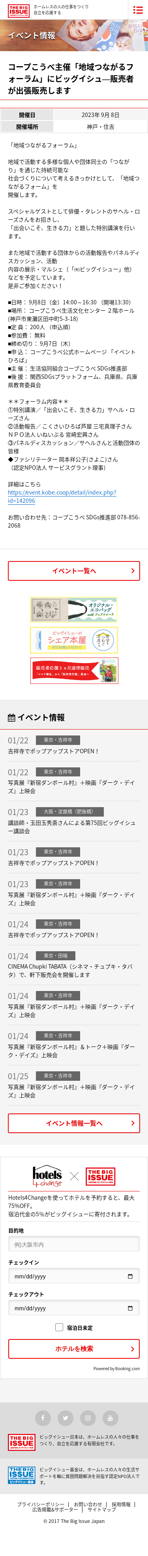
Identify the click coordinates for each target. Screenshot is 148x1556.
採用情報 (121, 1504)
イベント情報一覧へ (74, 1123)
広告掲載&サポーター (55, 1509)
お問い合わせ (88, 1504)
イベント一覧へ (74, 570)
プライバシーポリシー (40, 1504)
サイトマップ (102, 1509)
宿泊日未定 (74, 1327)
